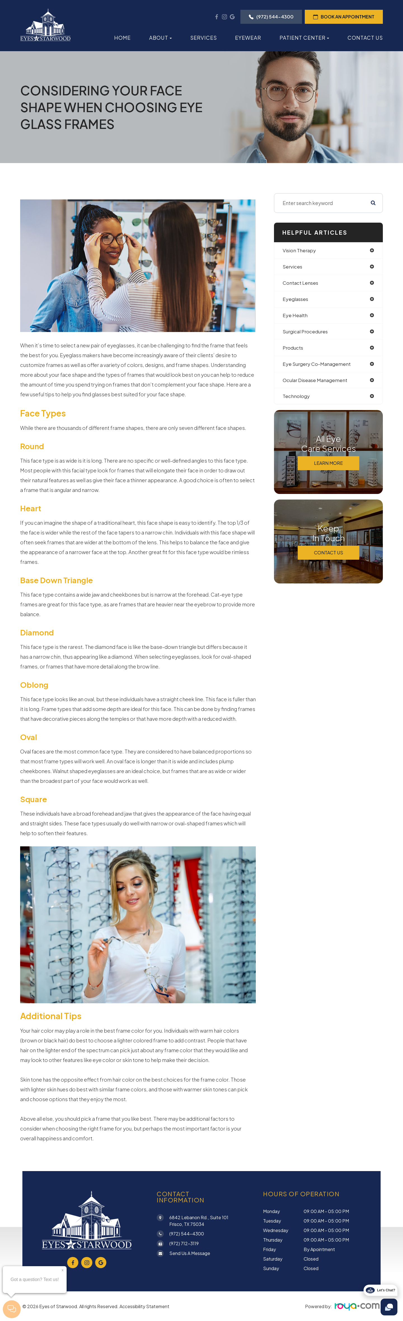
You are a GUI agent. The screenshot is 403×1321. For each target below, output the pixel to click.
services (293, 267)
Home (122, 37)
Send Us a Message (189, 1253)
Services (203, 37)
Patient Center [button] (304, 37)
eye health (296, 316)
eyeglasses (296, 300)
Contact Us (365, 37)
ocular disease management (317, 382)
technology (297, 399)
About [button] (160, 37)
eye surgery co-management (318, 366)
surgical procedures (307, 333)
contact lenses (301, 283)
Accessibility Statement (144, 1306)
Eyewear (248, 37)
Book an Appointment (343, 17)
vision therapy (300, 250)
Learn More (328, 466)
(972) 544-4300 (271, 17)
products (293, 349)
